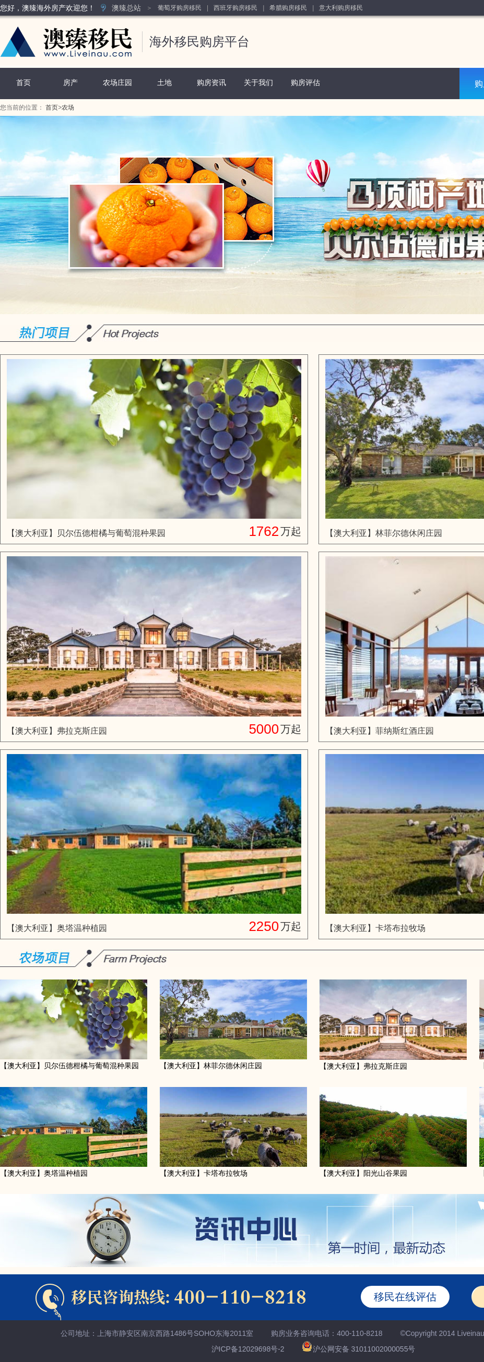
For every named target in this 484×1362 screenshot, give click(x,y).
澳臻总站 (126, 8)
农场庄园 (117, 82)
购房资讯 (211, 82)
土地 (164, 82)
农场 (68, 107)
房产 (70, 82)
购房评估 (305, 82)
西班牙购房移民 (235, 7)
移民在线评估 (405, 1297)
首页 (23, 82)
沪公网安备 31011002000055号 (364, 1349)
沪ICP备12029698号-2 (248, 1349)
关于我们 (258, 82)
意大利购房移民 (341, 7)
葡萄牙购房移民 (180, 7)
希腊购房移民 (288, 7)
